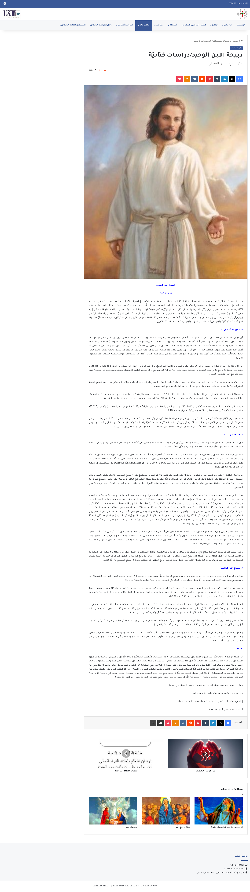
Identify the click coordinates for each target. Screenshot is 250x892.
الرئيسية (240, 25)
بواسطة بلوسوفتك (101, 886)
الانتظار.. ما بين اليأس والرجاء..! (227, 827)
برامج (215, 25)
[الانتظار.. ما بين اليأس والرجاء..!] (219, 810)
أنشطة (173, 25)
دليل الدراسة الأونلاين (101, 25)
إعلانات (159, 25)
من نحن (228, 25)
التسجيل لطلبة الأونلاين (73, 25)
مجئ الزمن (131, 827)
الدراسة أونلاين (125, 25)
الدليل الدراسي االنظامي (194, 25)
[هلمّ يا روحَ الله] (166, 810)
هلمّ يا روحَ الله (183, 827)
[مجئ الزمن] (113, 810)
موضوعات (144, 25)
